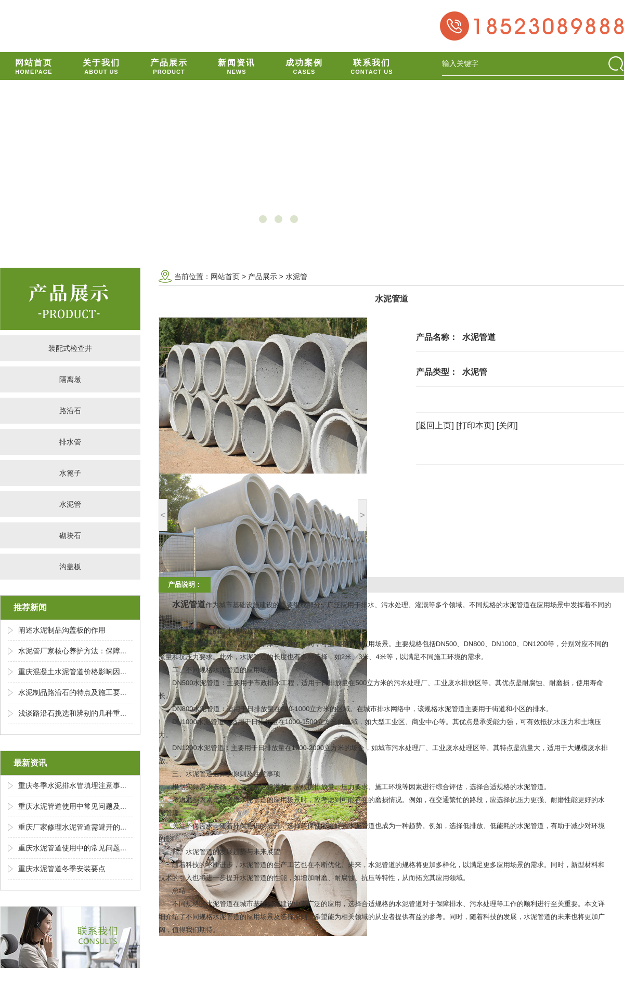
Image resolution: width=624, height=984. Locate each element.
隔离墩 (70, 379)
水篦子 (70, 473)
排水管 (70, 442)
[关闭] (507, 425)
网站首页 (225, 276)
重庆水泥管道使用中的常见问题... (72, 848)
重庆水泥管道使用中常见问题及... (72, 806)
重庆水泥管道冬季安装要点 (62, 868)
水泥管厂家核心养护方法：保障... (72, 651)
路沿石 (70, 410)
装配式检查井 (70, 348)
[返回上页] (435, 425)
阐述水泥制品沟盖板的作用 (62, 630)
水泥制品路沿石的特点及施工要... (72, 692)
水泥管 (70, 504)
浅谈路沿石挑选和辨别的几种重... (72, 713)
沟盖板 (70, 566)
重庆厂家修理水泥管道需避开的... (72, 827)
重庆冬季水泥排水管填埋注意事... (72, 785)
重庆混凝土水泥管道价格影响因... (72, 671)
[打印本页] (475, 425)
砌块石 (70, 535)
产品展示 (262, 276)
